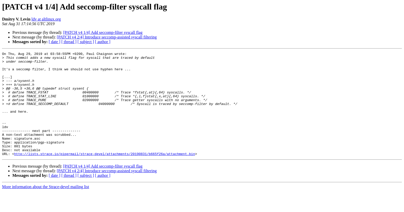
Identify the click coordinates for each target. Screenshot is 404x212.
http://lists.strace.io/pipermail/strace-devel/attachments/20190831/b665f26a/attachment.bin (104, 174)
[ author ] (103, 42)
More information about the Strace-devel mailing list (45, 207)
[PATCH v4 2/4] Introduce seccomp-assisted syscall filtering (107, 37)
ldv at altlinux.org (46, 19)
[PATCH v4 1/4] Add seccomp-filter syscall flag (102, 32)
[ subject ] (86, 42)
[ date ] (54, 42)
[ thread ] (69, 42)
